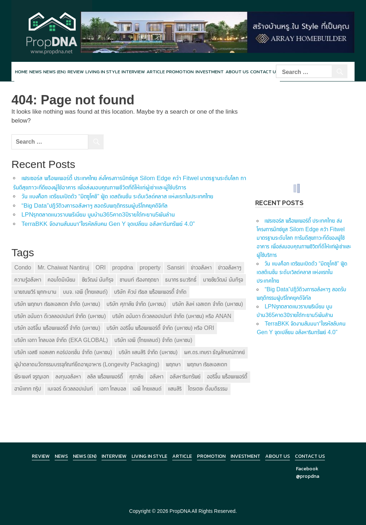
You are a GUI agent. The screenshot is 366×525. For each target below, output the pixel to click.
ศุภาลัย (136, 376)
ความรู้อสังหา (27, 280)
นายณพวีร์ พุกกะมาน (35, 292)
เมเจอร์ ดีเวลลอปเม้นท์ (70, 389)
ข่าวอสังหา (201, 267)
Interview (133, 71)
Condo (22, 267)
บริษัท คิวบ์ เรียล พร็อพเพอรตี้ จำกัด (150, 292)
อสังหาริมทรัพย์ (185, 376)
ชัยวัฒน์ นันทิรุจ (97, 280)
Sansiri (175, 267)
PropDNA (179, 511)
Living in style (102, 71)
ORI (100, 267)
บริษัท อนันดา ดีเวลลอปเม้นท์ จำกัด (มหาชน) (60, 316)
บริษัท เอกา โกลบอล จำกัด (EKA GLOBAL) (61, 340)
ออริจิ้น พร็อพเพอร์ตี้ (227, 376)
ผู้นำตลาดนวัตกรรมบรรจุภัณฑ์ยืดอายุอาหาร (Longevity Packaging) (86, 364)
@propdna (307, 476)
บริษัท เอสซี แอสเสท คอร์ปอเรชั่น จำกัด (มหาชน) (63, 352)
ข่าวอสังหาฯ (229, 267)
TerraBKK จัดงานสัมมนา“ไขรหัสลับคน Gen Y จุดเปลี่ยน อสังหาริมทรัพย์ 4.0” (108, 224)
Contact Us (310, 456)
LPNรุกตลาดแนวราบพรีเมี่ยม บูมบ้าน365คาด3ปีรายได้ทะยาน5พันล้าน (98, 214)
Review (76, 71)
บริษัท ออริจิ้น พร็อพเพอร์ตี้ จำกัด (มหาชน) (57, 328)
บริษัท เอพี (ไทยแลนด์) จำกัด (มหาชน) (153, 340)
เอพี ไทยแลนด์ (147, 389)
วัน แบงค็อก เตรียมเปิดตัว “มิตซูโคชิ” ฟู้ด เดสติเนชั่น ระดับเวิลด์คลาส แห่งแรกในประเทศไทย (117, 196)
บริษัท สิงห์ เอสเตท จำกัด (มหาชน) (207, 304)
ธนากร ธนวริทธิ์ (181, 280)
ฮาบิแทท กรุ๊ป (27, 389)
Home (21, 71)
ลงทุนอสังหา (68, 376)
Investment (210, 71)
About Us (237, 71)
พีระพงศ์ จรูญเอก (31, 376)
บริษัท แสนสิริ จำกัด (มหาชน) (148, 352)
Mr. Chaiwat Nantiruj (63, 267)
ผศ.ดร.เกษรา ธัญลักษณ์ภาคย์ (214, 352)
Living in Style (149, 456)
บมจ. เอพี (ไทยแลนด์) (85, 292)
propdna (122, 267)
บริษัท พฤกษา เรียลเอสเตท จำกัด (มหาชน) (57, 304)
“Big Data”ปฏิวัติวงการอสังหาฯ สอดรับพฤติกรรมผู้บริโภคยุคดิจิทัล (94, 205)
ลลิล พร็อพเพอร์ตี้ (105, 376)
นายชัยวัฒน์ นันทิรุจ (223, 280)
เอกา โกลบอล (112, 389)
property (149, 267)
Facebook (307, 468)
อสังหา (156, 376)
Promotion (180, 71)
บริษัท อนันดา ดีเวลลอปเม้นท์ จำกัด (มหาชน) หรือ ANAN (171, 316)
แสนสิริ (175, 389)
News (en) (54, 71)
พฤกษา (173, 364)
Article (156, 71)
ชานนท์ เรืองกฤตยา (139, 280)
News (35, 71)
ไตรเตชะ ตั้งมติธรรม (208, 389)
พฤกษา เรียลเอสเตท (207, 364)
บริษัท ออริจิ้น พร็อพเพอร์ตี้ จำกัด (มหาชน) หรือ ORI (160, 328)
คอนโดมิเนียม (61, 280)
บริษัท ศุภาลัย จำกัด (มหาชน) (136, 304)
